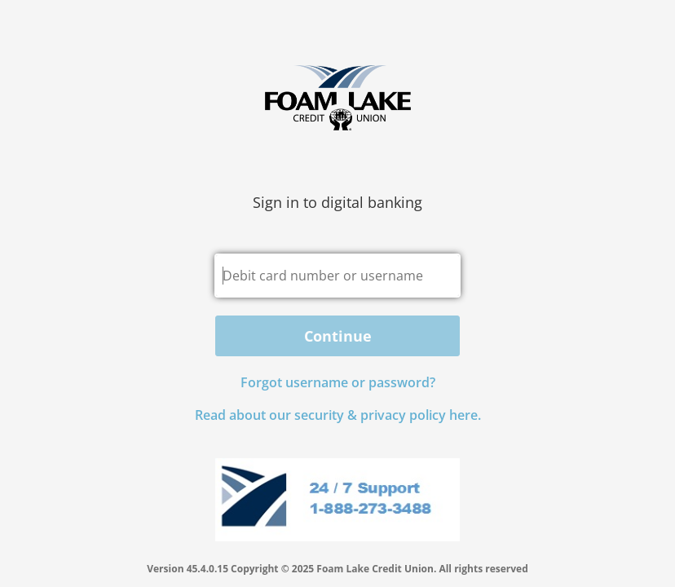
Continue (338, 336)
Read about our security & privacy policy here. (338, 415)
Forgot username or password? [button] (337, 382)
